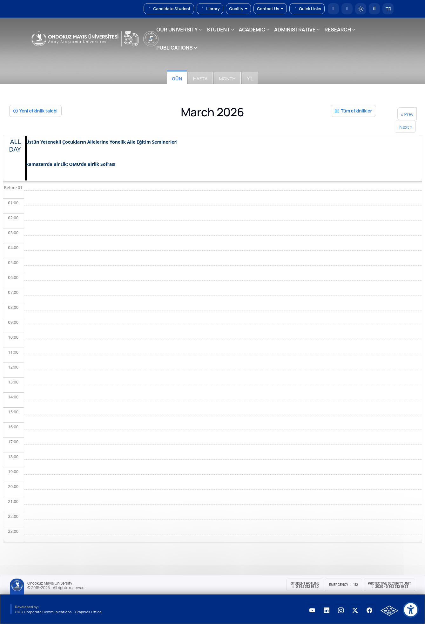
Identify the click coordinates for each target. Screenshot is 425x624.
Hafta (200, 78)
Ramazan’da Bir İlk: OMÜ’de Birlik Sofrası (70, 164)
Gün (177, 78)
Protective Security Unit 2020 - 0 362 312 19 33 (389, 585)
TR (388, 9)
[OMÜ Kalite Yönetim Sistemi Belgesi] (389, 610)
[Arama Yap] (374, 8)
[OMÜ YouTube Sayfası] (312, 610)
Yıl (250, 78)
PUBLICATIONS (174, 47)
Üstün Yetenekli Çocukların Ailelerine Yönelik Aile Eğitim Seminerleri (102, 142)
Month (227, 78)
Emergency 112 (343, 584)
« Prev (407, 114)
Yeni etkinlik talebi (35, 111)
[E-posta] (347, 8)
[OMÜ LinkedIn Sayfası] (326, 610)
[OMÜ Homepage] (333, 8)
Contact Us (270, 8)
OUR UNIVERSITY (177, 29)
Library (210, 8)
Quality (238, 8)
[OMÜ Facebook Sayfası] (369, 610)
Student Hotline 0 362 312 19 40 (305, 585)
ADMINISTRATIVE (294, 29)
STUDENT (218, 29)
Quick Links (307, 8)
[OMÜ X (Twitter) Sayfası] (355, 610)
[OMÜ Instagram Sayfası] (340, 610)
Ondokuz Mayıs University (49, 583)
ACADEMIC (252, 29)
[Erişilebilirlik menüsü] (411, 610)
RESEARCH (337, 29)
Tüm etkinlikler (353, 111)
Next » (405, 127)
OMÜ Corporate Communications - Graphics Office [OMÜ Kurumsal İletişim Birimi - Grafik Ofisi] (58, 611)
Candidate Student (169, 8)
